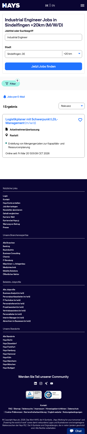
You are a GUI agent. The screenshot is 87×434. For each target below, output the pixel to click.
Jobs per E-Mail (14, 96)
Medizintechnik (9, 267)
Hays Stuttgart (9, 368)
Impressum (39, 409)
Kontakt (6, 199)
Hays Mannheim (9, 361)
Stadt (8, 47)
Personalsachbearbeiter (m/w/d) (16, 297)
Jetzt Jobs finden (43, 66)
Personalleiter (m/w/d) (12, 314)
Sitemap (17, 409)
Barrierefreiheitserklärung (35, 412)
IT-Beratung (8, 260)
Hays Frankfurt (9, 347)
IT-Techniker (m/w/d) (11, 300)
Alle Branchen (9, 243)
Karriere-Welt (9, 217)
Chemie (6, 257)
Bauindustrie (8, 250)
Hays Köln (7, 357)
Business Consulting (11, 253)
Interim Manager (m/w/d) (13, 318)
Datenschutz (73, 409)
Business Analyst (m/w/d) (13, 293)
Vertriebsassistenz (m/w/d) (14, 310)
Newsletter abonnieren (12, 210)
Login (5, 196)
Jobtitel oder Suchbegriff (19, 30)
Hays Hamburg (9, 350)
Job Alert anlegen (10, 206)
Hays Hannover (9, 354)
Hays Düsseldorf (10, 343)
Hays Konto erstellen (11, 203)
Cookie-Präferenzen (13, 412)
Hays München (9, 364)
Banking (6, 246)
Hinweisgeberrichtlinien (56, 409)
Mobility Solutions (10, 271)
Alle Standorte (9, 336)
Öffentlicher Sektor (11, 274)
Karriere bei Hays (11, 220)
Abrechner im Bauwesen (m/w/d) (17, 321)
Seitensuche (27, 409)
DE (46, 5)
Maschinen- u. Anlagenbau (14, 264)
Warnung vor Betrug (11, 224)
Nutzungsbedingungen (72, 412)
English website (54, 412)
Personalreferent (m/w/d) (13, 303)
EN (53, 5)
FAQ (10, 409)
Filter (12, 82)
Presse (6, 227)
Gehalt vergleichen (11, 213)
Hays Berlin (7, 340)
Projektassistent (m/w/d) (13, 307)
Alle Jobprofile (9, 289)
